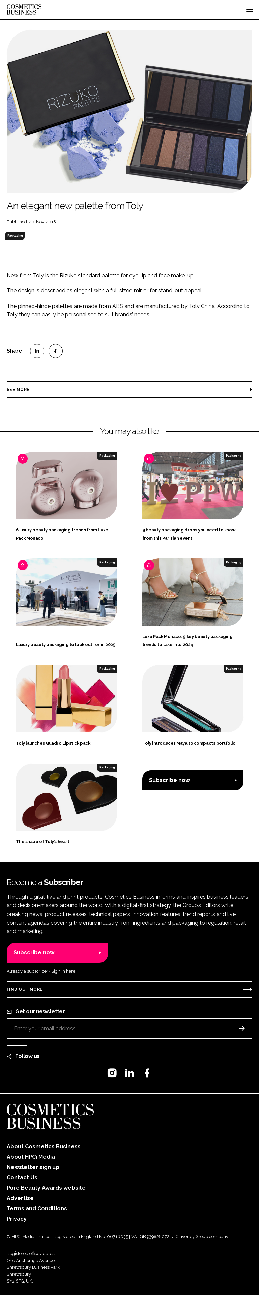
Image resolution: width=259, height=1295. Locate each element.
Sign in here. (63, 971)
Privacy (17, 1219)
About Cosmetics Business (44, 1146)
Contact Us (22, 1177)
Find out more (24, 989)
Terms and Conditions (37, 1208)
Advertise (20, 1198)
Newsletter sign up (33, 1167)
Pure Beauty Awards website (46, 1188)
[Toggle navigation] (249, 9)
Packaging (15, 235)
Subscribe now (169, 780)
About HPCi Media (31, 1157)
